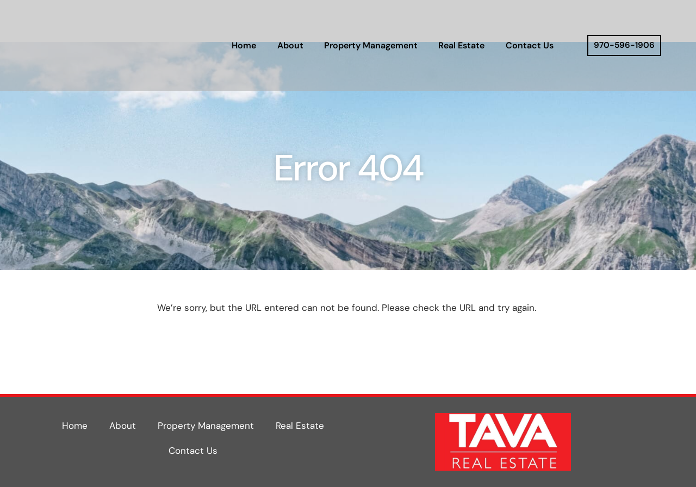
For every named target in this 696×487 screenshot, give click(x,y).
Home (244, 45)
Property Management (371, 45)
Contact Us (530, 45)
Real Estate (461, 45)
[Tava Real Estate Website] (116, 45)
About (290, 45)
